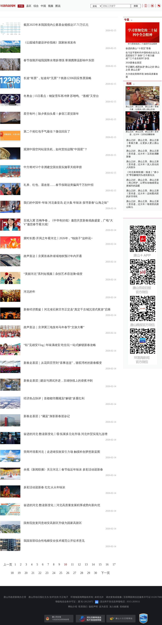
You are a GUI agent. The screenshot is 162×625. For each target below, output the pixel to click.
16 (107, 564)
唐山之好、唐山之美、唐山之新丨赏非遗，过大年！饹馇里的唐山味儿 (142, 204)
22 (39, 573)
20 (26, 573)
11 (72, 564)
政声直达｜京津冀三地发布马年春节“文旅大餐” (54, 327)
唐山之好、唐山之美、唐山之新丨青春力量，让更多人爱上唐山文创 (142, 143)
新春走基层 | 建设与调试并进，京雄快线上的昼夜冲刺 (58, 380)
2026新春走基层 (133, 62)
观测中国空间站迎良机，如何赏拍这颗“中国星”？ (55, 149)
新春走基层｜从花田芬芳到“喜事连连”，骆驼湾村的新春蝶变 (63, 362)
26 (67, 573)
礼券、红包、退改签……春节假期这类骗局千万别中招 (58, 184)
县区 (28, 6)
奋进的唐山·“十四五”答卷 (138, 48)
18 (12, 573)
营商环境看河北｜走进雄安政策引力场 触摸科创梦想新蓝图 (62, 451)
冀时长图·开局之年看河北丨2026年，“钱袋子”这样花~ (58, 238)
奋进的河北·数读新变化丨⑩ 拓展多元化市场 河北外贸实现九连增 (65, 434)
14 (93, 564)
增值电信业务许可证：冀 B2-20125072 (74, 601)
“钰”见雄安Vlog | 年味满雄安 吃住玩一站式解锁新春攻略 (60, 345)
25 (60, 573)
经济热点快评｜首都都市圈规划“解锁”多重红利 (54, 398)
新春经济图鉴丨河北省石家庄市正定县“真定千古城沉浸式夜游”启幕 (67, 309)
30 (95, 573)
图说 (57, 6)
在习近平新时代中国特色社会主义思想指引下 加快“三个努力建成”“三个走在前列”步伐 (143, 55)
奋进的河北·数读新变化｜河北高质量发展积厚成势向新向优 (62, 505)
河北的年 (29, 291)
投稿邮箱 (124, 607)
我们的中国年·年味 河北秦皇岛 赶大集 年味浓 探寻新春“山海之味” (66, 202)
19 (19, 573)
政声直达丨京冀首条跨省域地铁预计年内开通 (53, 256)
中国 (43, 6)
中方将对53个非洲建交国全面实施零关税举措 (53, 167)
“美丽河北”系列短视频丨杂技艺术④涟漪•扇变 (53, 273)
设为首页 (103, 607)
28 (81, 573)
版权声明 (93, 607)
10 (65, 564)
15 (100, 564)
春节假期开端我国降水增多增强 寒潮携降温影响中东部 (59, 60)
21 (33, 573)
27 (74, 573)
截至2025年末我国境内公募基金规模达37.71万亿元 (56, 24)
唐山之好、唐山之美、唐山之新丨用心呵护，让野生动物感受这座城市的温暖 (142, 183)
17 (114, 564)
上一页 (7, 564)
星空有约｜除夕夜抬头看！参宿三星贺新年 (51, 113)
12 (79, 564)
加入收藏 (114, 607)
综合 (36, 6)
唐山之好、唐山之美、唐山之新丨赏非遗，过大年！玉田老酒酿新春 (142, 154)
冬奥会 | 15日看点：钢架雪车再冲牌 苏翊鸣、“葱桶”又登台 (61, 96)
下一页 (105, 573)
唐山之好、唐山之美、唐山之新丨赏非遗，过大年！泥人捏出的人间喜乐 (142, 164)
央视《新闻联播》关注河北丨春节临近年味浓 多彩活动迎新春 (63, 469)
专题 (126, 19)
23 (46, 573)
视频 (50, 6)
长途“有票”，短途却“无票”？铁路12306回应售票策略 (57, 78)
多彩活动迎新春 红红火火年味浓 (44, 487)
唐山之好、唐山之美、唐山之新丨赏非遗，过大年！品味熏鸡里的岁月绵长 (142, 193)
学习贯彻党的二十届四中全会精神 (142, 44)
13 (86, 564)
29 (88, 573)
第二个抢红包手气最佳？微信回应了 (47, 131)
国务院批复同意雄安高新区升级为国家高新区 (53, 523)
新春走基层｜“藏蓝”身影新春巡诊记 (47, 416)
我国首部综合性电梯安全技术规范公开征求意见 (54, 540)
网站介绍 (72, 607)
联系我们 (82, 607)
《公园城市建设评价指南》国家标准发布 (50, 42)
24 (53, 573)
